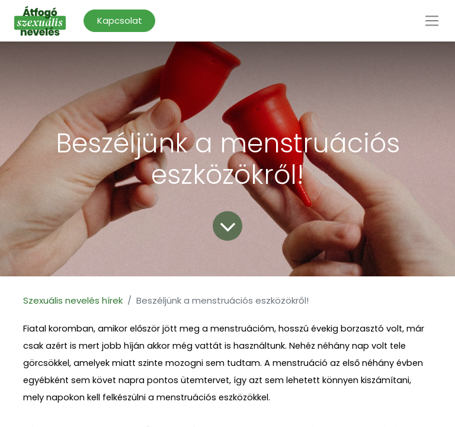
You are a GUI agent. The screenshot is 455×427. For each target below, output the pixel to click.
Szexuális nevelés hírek (73, 300)
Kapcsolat (119, 20)
